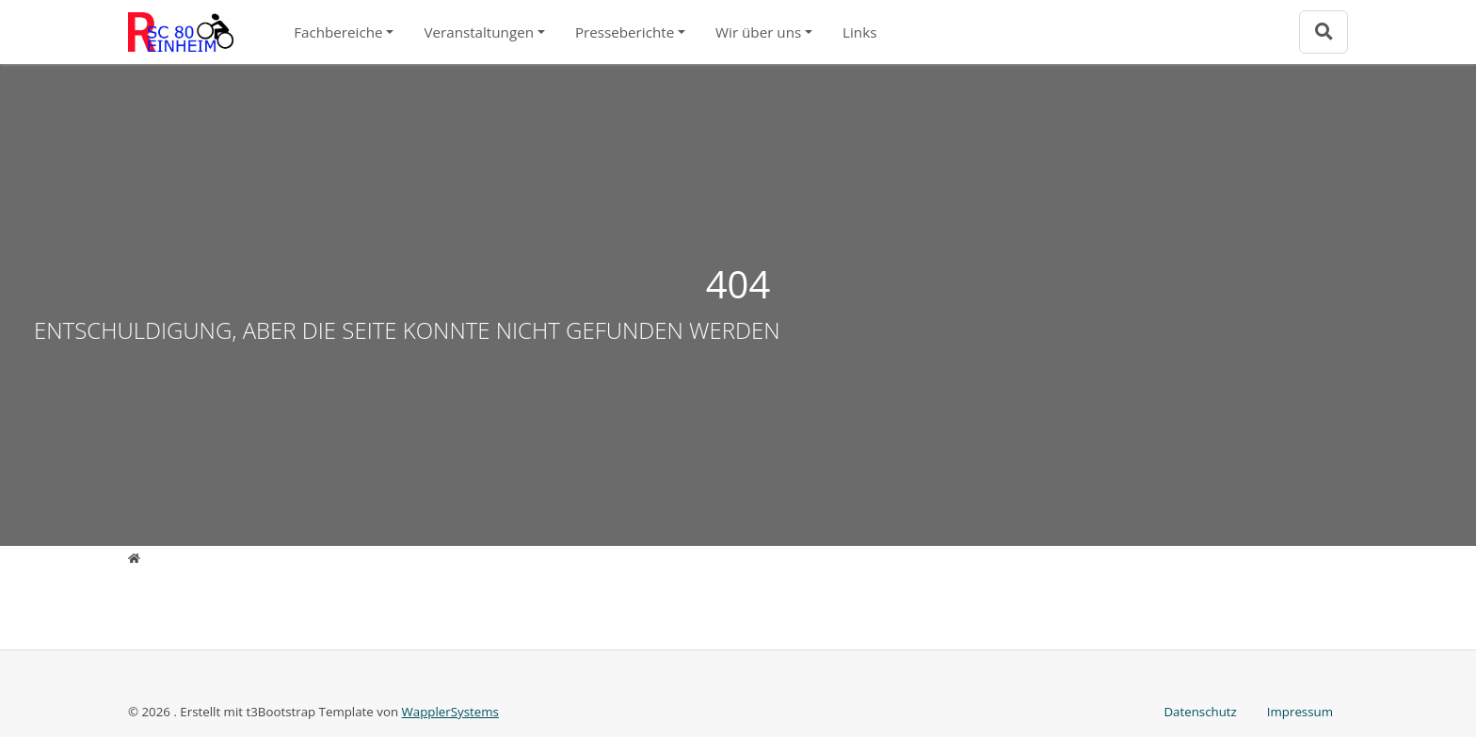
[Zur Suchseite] (1323, 31)
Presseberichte (624, 32)
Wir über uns (758, 32)
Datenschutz (1199, 711)
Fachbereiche (338, 32)
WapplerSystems (450, 711)
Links (859, 32)
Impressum (1300, 711)
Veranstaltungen (479, 32)
